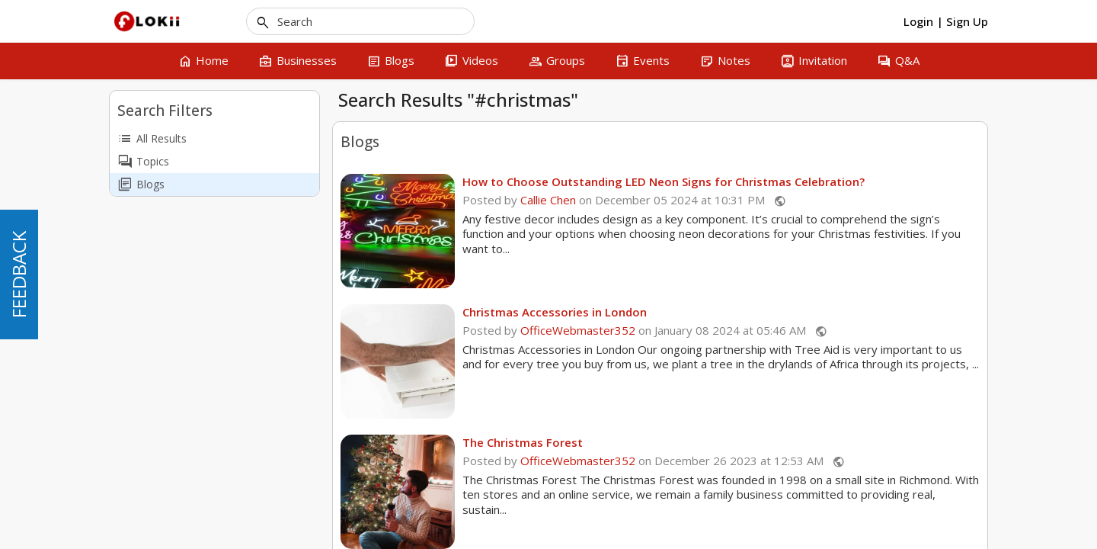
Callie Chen (548, 199)
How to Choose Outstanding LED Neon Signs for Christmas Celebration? (663, 181)
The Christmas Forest (522, 442)
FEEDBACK (18, 274)
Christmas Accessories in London (554, 311)
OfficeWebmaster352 (577, 330)
